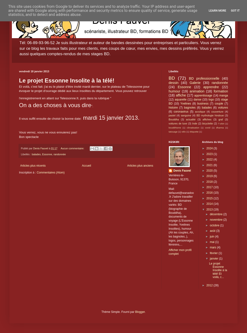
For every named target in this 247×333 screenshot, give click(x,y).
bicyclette (207, 123)
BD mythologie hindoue (210, 115)
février (214, 253)
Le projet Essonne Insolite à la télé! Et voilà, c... (218, 270)
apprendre (211, 87)
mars (213, 247)
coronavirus (181, 111)
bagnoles (190, 107)
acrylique (200, 111)
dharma (220, 127)
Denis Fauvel (182, 170)
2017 (210, 187)
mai (212, 242)
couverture (217, 111)
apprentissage (203, 95)
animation (197, 91)
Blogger (140, 312)
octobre (215, 225)
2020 (210, 170)
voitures (223, 107)
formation (221, 91)
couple (219, 103)
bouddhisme (175, 127)
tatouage (173, 131)
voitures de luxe (178, 123)
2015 (210, 198)
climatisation (193, 127)
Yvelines (185, 103)
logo (211, 99)
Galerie (195, 83)
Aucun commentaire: (73, 148)
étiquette (194, 131)
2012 (210, 285)
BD (172, 78)
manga (223, 95)
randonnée (59, 154)
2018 (210, 181)
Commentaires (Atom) (51, 172)
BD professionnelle (204, 78)
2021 (210, 165)
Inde (194, 123)
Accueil (86, 165)
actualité (190, 119)
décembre (216, 214)
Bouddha (174, 119)
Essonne (47, 154)
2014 (210, 203)
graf (220, 119)
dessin (174, 83)
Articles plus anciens (140, 165)
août (213, 231)
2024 (210, 148)
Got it (235, 10)
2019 (210, 176)
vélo (183, 131)
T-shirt (221, 123)
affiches (207, 119)
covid (207, 127)
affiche (181, 95)
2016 (210, 192)
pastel (172, 115)
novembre (216, 219)
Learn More (217, 10)
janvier (214, 258)
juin (212, 236)
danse (197, 99)
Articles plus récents (33, 165)
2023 (210, 154)
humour (174, 91)
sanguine (186, 115)
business (203, 103)
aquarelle (180, 99)
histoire (173, 107)
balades (36, 154)
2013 (210, 209)
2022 (210, 159)
